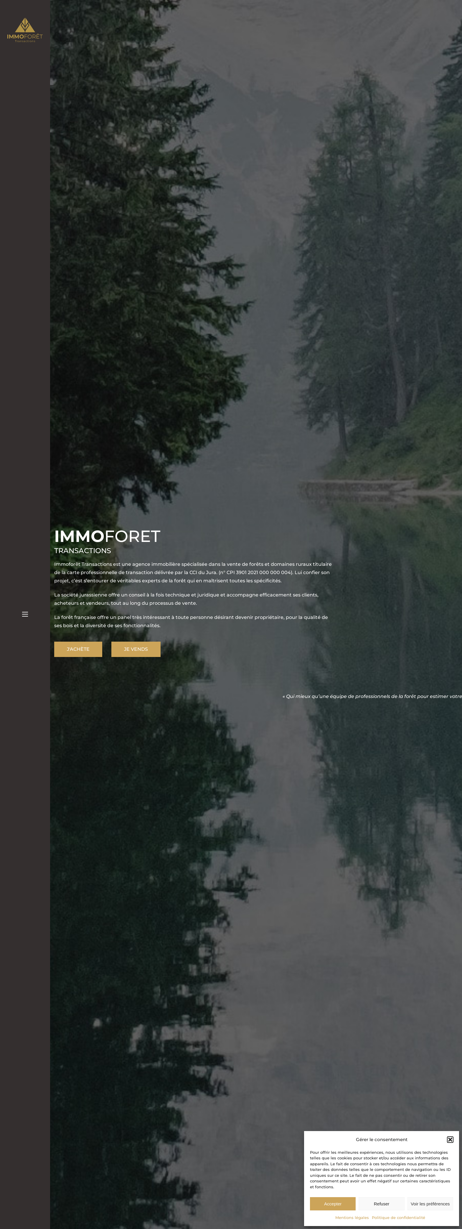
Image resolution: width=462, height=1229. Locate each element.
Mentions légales (352, 1217)
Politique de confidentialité (398, 1217)
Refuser (382, 1203)
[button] (450, 1140)
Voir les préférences (430, 1203)
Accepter (332, 1203)
